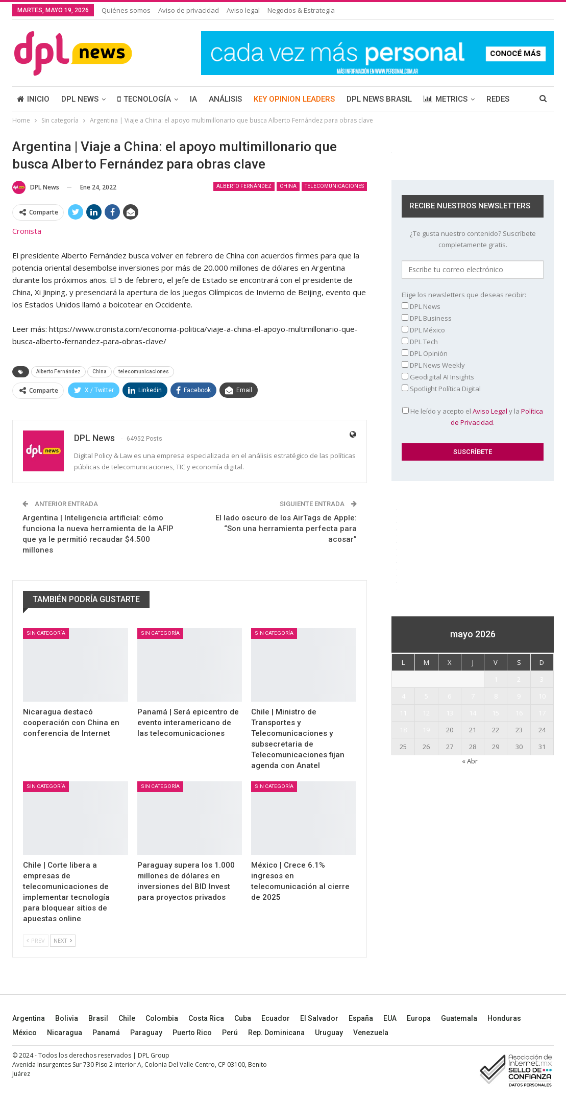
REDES (497, 99)
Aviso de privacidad (188, 10)
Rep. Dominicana (276, 1032)
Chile (126, 1018)
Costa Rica (206, 1018)
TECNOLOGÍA (144, 99)
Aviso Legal (490, 411)
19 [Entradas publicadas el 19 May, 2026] (426, 729)
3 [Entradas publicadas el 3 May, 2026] (542, 679)
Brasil (98, 1018)
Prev (36, 940)
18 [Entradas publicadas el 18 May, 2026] (403, 729)
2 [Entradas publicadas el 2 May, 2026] (519, 679)
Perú (230, 1032)
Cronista (26, 231)
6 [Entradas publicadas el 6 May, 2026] (449, 696)
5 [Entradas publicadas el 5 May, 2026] (426, 696)
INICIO (33, 99)
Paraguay (146, 1032)
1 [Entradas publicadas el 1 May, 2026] (496, 679)
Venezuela (370, 1032)
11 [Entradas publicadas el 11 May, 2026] (403, 712)
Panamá (106, 1032)
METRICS (445, 99)
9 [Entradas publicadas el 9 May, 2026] (519, 696)
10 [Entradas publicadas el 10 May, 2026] (542, 696)
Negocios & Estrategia (301, 10)
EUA (390, 1018)
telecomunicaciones (334, 186)
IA (193, 99)
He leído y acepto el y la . (472, 416)
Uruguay (329, 1032)
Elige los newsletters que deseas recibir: (464, 294)
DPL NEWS (80, 99)
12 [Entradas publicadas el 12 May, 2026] (426, 712)
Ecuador (275, 1018)
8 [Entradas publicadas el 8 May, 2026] (496, 696)
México (24, 1032)
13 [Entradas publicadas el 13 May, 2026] (449, 712)
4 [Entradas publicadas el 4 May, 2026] (403, 696)
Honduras (504, 1018)
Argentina (28, 1018)
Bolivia (66, 1018)
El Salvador (319, 1018)
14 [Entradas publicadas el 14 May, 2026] (472, 712)
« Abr (470, 760)
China (288, 186)
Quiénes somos (126, 10)
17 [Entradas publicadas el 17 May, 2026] (542, 712)
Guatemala (459, 1018)
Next (63, 940)
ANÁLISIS (225, 99)
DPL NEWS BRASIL (379, 99)
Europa (419, 1018)
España (361, 1018)
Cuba (242, 1018)
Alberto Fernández (244, 186)
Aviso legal (243, 10)
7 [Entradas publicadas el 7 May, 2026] (473, 696)
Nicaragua (64, 1032)
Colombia (161, 1018)
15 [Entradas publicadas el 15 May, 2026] (495, 712)
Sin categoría (46, 633)
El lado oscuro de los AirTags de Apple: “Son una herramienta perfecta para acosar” (286, 528)
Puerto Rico (192, 1032)
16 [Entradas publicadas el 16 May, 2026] (519, 712)
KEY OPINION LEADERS (294, 99)
